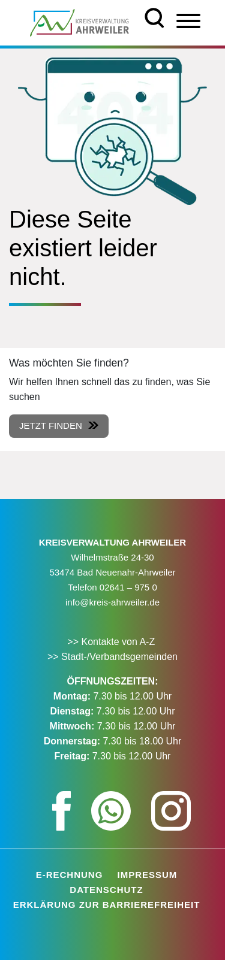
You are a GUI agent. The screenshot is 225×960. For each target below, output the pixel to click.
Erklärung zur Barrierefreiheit (106, 905)
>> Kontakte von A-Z (112, 642)
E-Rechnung (69, 875)
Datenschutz (106, 890)
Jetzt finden (50, 425)
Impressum (148, 875)
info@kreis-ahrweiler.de (112, 602)
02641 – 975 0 (128, 587)
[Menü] (188, 21)
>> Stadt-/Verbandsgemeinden (112, 657)
